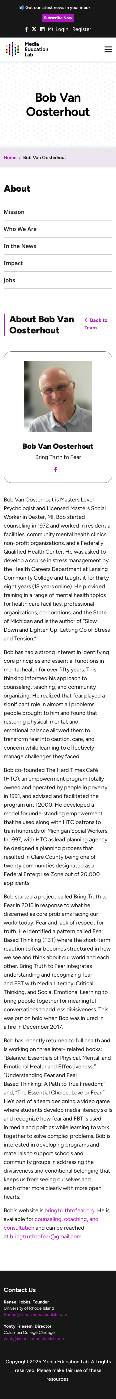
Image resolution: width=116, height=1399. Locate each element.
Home (10, 157)
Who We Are (20, 229)
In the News (20, 246)
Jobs (9, 280)
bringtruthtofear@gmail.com (45, 1236)
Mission (14, 212)
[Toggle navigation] (108, 49)
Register (81, 29)
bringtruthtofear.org (70, 1210)
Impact (13, 263)
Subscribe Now (58, 18)
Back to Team (95, 324)
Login (62, 29)
